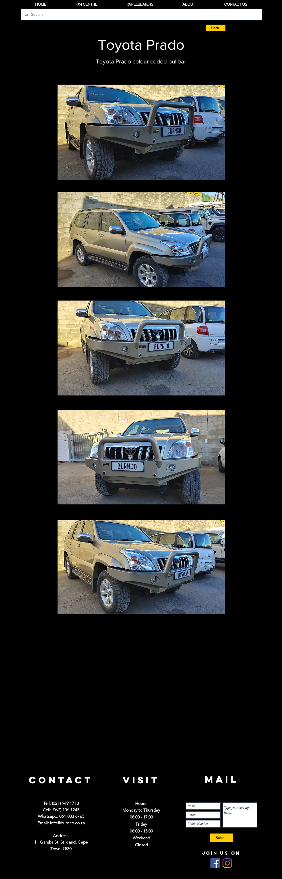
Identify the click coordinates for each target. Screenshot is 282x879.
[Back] (215, 28)
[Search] (141, 14)
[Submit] (221, 838)
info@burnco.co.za (67, 822)
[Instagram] (227, 863)
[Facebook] (215, 863)
